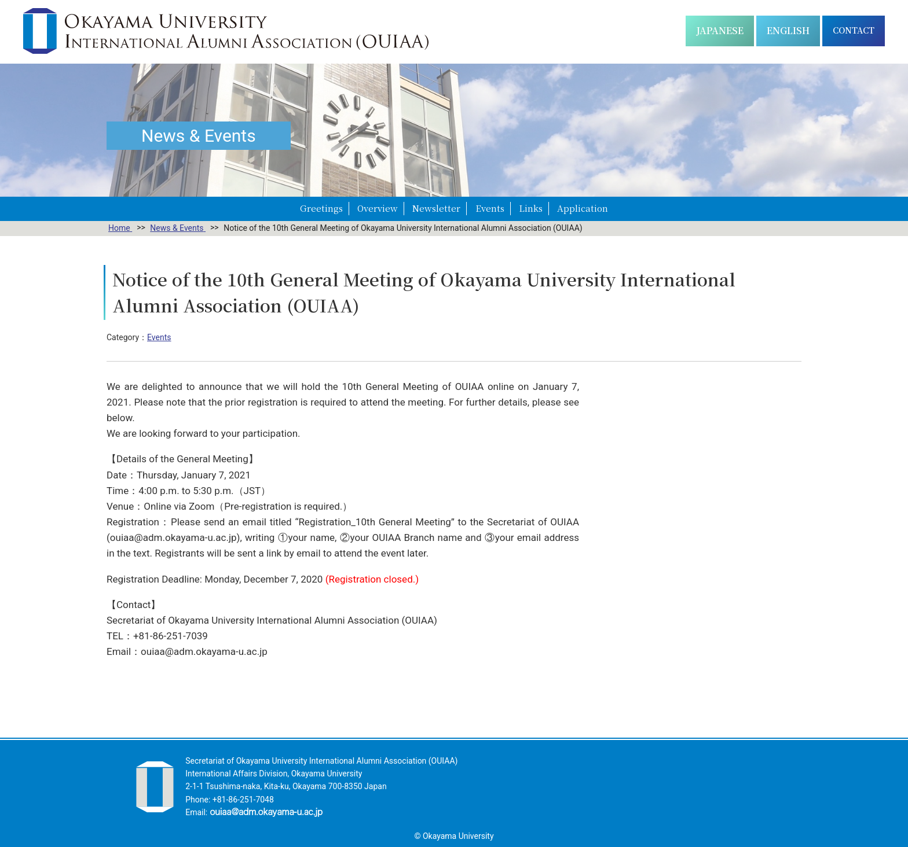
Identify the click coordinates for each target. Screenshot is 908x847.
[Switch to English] (788, 31)
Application (582, 208)
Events (489, 208)
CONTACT (853, 30)
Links (531, 208)
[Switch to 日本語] (720, 31)
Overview (377, 208)
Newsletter (436, 208)
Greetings (321, 208)
